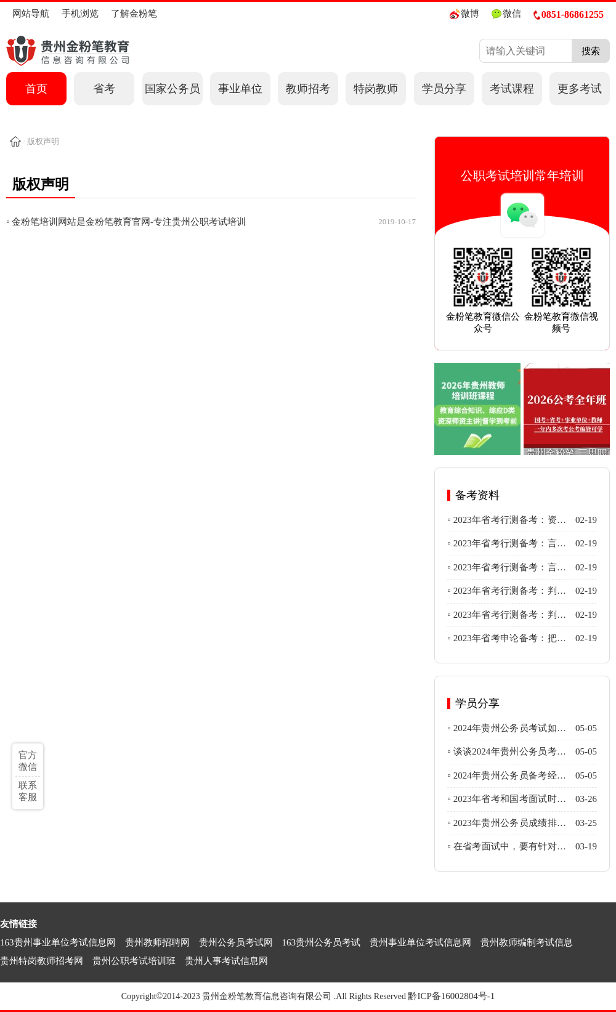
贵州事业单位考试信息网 (420, 942)
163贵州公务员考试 (321, 942)
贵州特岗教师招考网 (41, 961)
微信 (506, 14)
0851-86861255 (568, 14)
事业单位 (240, 89)
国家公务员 (172, 89)
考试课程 (512, 89)
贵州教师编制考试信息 (526, 942)
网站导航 (30, 13)
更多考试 (579, 89)
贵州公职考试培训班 (134, 961)
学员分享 (444, 89)
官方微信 (27, 761)
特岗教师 (376, 89)
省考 (104, 89)
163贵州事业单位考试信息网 (58, 942)
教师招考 (308, 89)
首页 (36, 89)
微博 (464, 14)
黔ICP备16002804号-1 (451, 996)
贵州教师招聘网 (157, 942)
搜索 (591, 51)
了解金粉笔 (134, 13)
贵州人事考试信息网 (226, 961)
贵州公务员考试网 (236, 942)
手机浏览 (80, 13)
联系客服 (27, 791)
